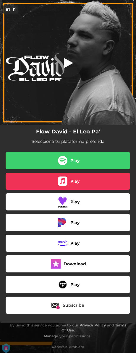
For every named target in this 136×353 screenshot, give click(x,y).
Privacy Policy (93, 325)
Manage (51, 336)
